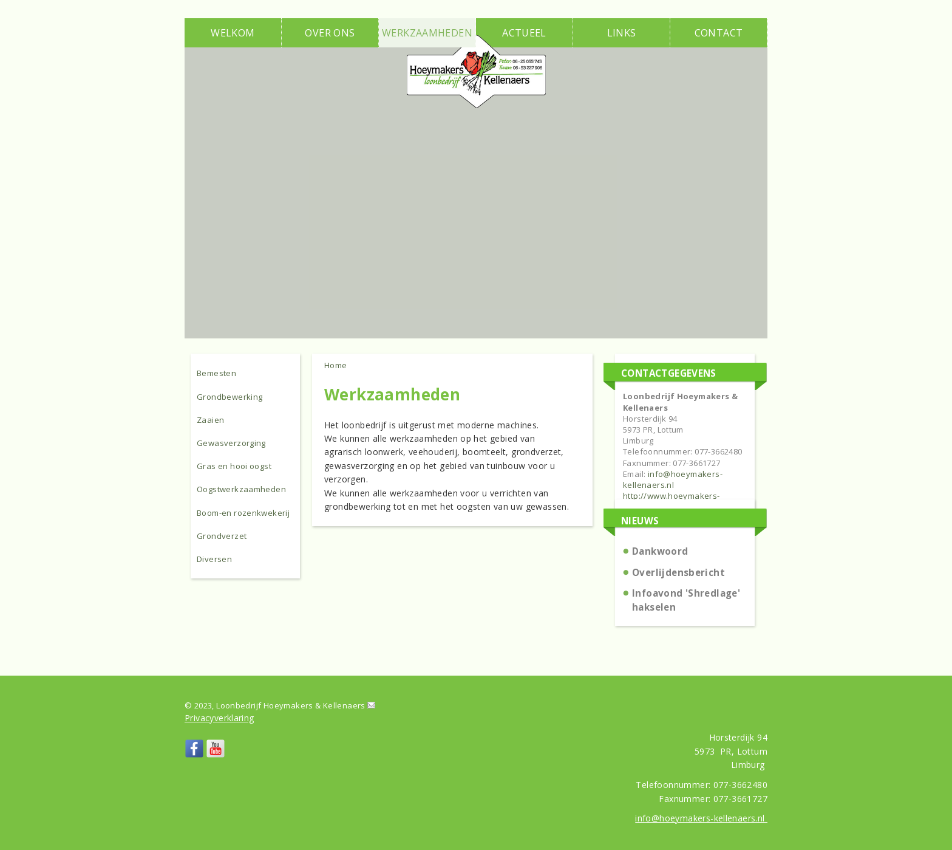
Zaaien (210, 419)
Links (621, 32)
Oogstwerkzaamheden (241, 489)
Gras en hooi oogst (234, 466)
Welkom (232, 32)
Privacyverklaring (219, 718)
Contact (719, 32)
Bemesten (216, 373)
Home (335, 365)
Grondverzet (221, 535)
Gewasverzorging (231, 442)
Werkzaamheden (427, 32)
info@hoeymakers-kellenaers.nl (672, 479)
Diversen (214, 559)
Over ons (330, 32)
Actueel (524, 32)
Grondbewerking (229, 396)
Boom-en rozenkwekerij (243, 512)
